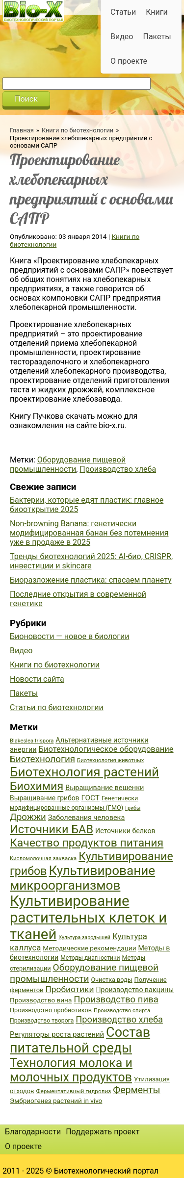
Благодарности (33, 1131)
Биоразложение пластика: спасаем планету (91, 580)
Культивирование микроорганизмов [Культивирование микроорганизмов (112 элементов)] (82, 878)
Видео (121, 36)
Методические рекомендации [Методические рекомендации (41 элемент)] (89, 948)
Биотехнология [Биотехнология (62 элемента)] (42, 759)
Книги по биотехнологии (77, 130)
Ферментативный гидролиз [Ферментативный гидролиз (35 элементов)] (73, 1091)
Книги (157, 12)
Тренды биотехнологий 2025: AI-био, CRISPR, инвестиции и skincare (91, 561)
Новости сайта (37, 679)
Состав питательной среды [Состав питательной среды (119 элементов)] (80, 1040)
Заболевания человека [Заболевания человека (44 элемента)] (86, 818)
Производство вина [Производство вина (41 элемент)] (41, 1000)
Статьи (123, 12)
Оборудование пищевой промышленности (68, 464)
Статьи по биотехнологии (57, 707)
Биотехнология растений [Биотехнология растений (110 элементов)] (84, 772)
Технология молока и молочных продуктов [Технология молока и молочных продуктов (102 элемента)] (71, 1070)
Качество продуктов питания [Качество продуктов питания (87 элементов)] (86, 842)
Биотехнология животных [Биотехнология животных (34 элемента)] (110, 760)
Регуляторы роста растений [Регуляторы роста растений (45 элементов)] (57, 1034)
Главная (22, 130)
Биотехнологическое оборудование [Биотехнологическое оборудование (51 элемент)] (106, 749)
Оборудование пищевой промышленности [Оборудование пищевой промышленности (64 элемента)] (84, 973)
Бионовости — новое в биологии (70, 636)
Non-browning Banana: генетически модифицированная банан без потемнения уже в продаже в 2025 (89, 533)
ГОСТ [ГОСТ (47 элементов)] (90, 798)
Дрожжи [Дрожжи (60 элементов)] (28, 817)
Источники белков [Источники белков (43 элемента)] (125, 831)
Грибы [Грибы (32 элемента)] (132, 808)
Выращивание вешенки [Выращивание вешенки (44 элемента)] (104, 788)
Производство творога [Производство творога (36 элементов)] (42, 1020)
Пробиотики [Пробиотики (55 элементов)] (69, 989)
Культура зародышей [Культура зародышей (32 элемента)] (84, 937)
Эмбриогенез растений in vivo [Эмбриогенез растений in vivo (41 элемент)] (56, 1100)
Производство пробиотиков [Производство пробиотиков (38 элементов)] (51, 1010)
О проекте (128, 61)
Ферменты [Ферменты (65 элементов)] (136, 1090)
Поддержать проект (102, 1131)
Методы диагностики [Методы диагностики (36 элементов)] (90, 957)
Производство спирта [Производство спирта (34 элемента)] (122, 1010)
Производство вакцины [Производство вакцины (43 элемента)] (135, 990)
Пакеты (157, 36)
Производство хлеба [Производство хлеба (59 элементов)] (119, 1019)
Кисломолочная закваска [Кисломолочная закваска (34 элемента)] (43, 858)
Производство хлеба (117, 469)
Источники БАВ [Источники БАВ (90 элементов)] (51, 829)
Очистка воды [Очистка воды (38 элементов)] (111, 979)
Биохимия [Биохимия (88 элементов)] (36, 786)
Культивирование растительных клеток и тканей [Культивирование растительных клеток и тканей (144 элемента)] (88, 918)
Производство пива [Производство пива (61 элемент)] (116, 999)
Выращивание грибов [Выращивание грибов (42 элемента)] (44, 798)
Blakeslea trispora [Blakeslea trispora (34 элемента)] (31, 741)
